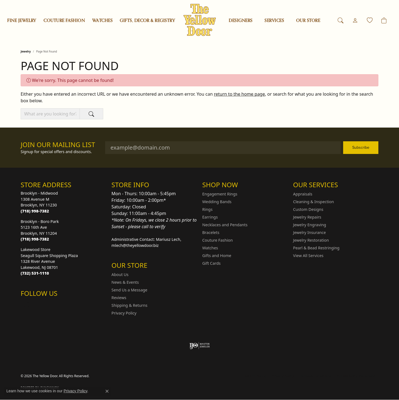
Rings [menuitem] (207, 209)
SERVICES (274, 20)
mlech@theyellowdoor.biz (135, 245)
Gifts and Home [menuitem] (216, 255)
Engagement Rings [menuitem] (219, 194)
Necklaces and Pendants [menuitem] (224, 224)
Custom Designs (308, 209)
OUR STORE (308, 20)
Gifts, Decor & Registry (147, 20)
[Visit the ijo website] (199, 345)
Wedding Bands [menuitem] (216, 201)
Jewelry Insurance (309, 232)
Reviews (118, 297)
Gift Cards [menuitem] (211, 263)
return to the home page (239, 94)
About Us (120, 274)
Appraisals (302, 194)
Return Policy (255, 376)
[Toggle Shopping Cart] (384, 20)
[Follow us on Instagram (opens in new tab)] (26, 304)
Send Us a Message (129, 290)
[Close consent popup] (107, 391)
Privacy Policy (123, 313)
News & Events (125, 282)
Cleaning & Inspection (313, 201)
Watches (102, 20)
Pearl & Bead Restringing (316, 247)
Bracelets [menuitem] (210, 232)
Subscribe (360, 147)
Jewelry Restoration (311, 240)
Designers (240, 20)
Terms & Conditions (316, 376)
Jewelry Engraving (309, 224)
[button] (340, 20)
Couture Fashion (64, 20)
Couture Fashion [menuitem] (217, 240)
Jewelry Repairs (307, 217)
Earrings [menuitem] (210, 217)
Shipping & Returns (129, 305)
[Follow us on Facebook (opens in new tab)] (39, 304)
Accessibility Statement (356, 376)
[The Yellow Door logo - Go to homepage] (199, 20)
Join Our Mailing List (58, 145)
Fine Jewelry (21, 20)
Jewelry (26, 51)
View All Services (308, 255)
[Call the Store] (35, 211)
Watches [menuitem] (210, 247)
